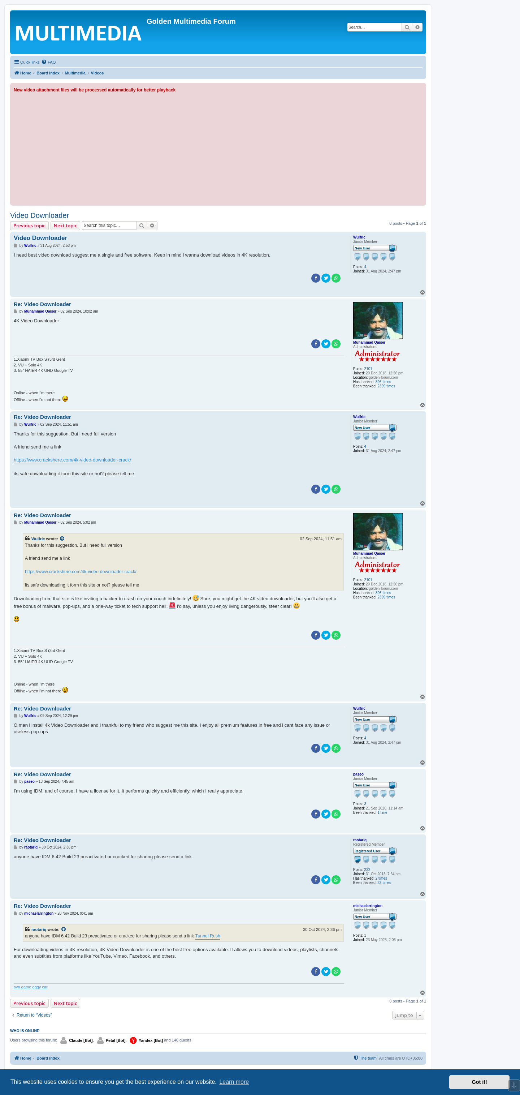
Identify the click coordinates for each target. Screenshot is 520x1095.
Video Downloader (39, 215)
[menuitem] (48, 62)
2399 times (386, 386)
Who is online (24, 1031)
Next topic (65, 225)
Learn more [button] (234, 1082)
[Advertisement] (218, 147)
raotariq (360, 840)
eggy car (39, 987)
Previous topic (29, 225)
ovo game (22, 987)
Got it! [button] (479, 1082)
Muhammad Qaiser (369, 342)
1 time (382, 813)
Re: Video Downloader (42, 304)
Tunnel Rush (207, 936)
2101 (368, 369)
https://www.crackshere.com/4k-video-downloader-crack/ (72, 460)
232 (367, 870)
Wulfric (359, 237)
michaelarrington (367, 906)
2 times (381, 878)
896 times (383, 382)
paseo (358, 774)
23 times (384, 883)
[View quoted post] (62, 539)
